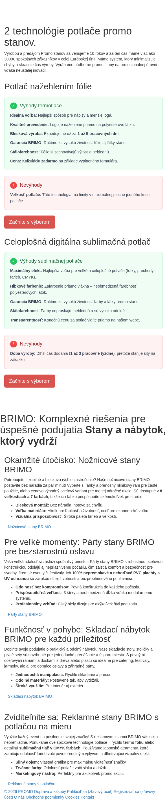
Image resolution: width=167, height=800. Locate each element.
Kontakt (87, 797)
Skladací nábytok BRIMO (30, 696)
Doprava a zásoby (50, 791)
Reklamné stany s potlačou (31, 784)
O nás (19, 797)
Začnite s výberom (29, 222)
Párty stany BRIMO (25, 614)
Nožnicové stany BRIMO (29, 527)
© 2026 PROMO (18, 791)
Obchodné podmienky (45, 797)
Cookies (72, 797)
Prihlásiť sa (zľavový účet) (90, 791)
